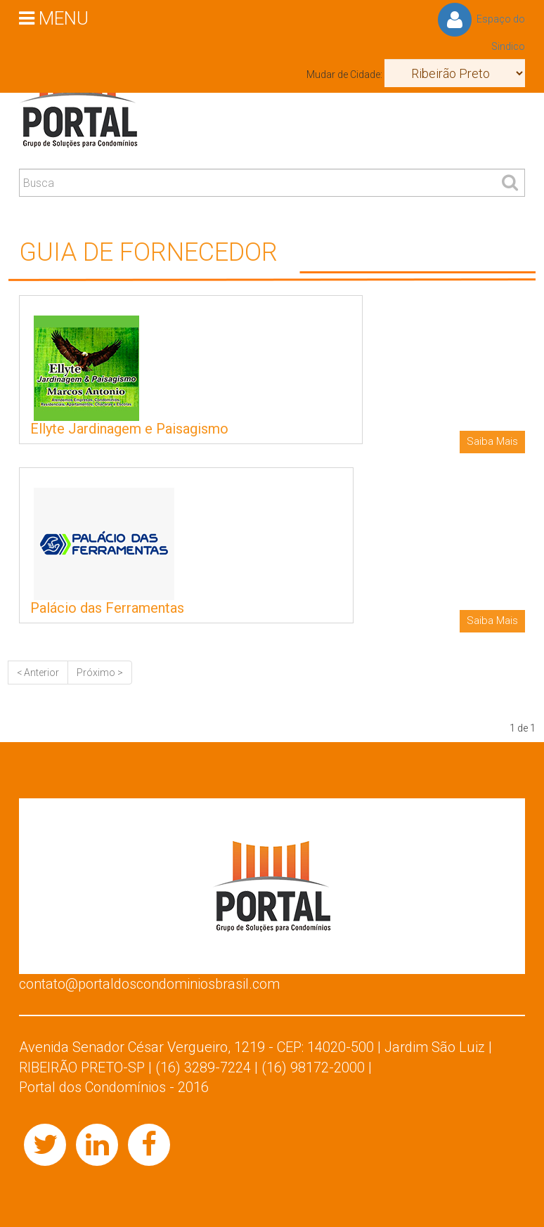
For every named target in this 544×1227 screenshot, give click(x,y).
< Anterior (38, 672)
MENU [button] (54, 17)
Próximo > (100, 672)
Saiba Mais (492, 441)
